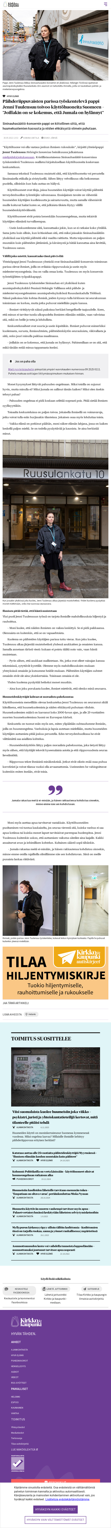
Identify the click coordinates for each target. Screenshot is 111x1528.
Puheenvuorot (19, 1360)
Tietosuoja (16, 1438)
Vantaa (15, 1413)
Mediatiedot (17, 1432)
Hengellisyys (18, 1366)
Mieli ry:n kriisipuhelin (21, 369)
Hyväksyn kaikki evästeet (55, 1509)
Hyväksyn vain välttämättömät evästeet (55, 1519)
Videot (14, 1377)
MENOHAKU (54, 1482)
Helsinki (15, 1396)
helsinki (32, 1014)
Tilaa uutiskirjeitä (20, 1443)
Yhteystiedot (18, 1427)
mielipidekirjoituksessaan (18, 157)
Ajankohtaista (19, 1349)
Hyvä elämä (17, 1355)
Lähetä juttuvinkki (57, 1288)
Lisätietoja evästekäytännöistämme (67, 1499)
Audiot (15, 1371)
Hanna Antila (31, 137)
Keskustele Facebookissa (21, 1290)
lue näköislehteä (23, 1449)
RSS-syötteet (18, 1382)
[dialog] (55, 1505)
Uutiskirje (93, 1288)
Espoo (15, 1402)
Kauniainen (17, 1407)
